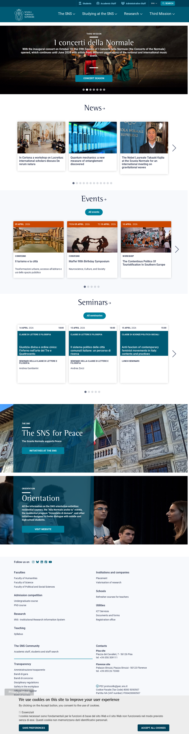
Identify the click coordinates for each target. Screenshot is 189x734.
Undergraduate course (26, 601)
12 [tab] (111, 183)
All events (94, 212)
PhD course (20, 605)
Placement (101, 578)
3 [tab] (90, 90)
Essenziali (28, 712)
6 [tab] (100, 90)
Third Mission (160, 14)
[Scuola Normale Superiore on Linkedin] (42, 562)
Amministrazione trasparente (29, 669)
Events (93, 199)
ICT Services (102, 611)
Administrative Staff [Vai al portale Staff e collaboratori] (133, 3)
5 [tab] (97, 90)
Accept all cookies (153, 727)
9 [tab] (101, 183)
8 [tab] (97, 183)
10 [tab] (104, 183)
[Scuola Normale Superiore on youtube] (50, 562)
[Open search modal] (168, 3)
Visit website (43, 529)
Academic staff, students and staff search (36, 651)
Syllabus (18, 634)
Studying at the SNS (98, 14)
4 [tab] (94, 90)
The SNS (65, 14)
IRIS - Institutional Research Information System (39, 619)
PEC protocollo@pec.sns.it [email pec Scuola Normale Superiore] (112, 686)
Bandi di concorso (23, 678)
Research (131, 14)
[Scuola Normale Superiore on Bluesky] (37, 562)
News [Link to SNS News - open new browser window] (94, 108)
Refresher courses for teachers (112, 596)
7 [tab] (104, 90)
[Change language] (156, 3)
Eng (153, 3)
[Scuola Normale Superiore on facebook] (46, 562)
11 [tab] (107, 183)
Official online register (25, 690)
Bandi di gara (21, 674)
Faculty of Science (23, 582)
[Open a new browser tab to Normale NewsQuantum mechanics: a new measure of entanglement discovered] (93, 146)
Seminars (94, 303)
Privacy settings (19, 692)
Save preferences (33, 727)
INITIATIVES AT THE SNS (43, 450)
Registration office (105, 619)
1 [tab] (83, 90)
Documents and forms (108, 615)
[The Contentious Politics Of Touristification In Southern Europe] (146, 246)
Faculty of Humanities (25, 578)
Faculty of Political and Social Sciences (34, 586)
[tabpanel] (41, 148)
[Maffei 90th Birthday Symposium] (92, 247)
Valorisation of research (108, 582)
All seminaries (94, 315)
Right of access (22, 695)
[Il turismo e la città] (38, 249)
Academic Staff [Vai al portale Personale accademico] (106, 3)
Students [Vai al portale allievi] (85, 3)
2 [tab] (87, 90)
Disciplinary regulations (26, 682)
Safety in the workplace (26, 686)
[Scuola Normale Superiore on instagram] (33, 562)
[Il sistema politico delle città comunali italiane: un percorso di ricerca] (93, 354)
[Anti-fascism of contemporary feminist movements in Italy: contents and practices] (144, 351)
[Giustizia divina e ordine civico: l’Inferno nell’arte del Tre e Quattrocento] (41, 354)
